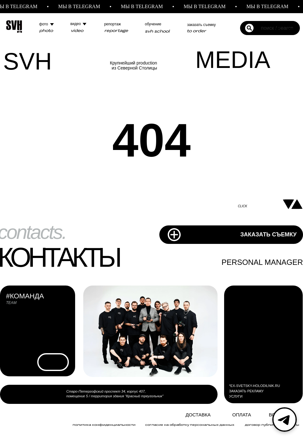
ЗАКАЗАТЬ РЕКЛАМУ (246, 391)
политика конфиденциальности (104, 424)
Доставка (198, 414)
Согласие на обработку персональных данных (189, 424)
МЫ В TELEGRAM (83, 6)
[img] (173, 415)
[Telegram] (284, 419)
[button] (277, 26)
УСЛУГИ (236, 396)
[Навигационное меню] (292, 26)
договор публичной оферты (272, 424)
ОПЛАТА (241, 414)
